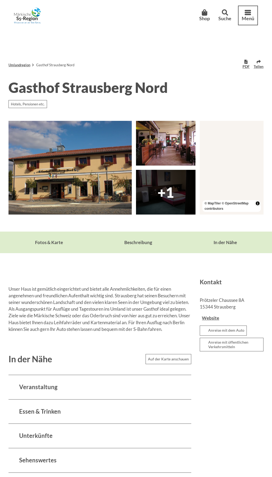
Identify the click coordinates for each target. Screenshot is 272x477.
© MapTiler (213, 203)
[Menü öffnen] (245, 18)
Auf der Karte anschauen (168, 359)
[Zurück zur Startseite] (30, 18)
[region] (232, 168)
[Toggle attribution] (257, 203)
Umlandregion (19, 65)
